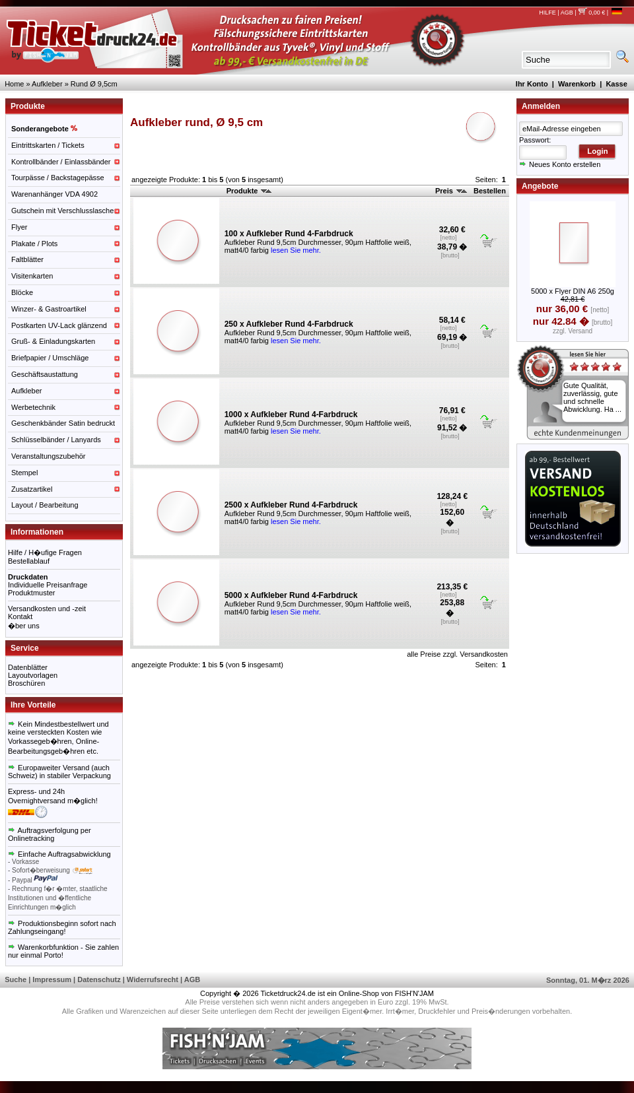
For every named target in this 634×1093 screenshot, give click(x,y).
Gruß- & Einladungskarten (53, 341)
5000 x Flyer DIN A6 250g (572, 291)
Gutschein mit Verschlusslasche (62, 211)
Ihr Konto (532, 84)
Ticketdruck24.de (288, 993)
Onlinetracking (31, 838)
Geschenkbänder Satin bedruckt (63, 423)
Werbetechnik (33, 407)
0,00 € (591, 12)
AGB (567, 12)
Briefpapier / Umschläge (49, 358)
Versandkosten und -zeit (47, 609)
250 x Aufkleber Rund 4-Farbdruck (289, 324)
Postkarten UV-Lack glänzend (59, 325)
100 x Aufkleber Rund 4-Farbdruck (289, 233)
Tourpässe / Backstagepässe (57, 178)
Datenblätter (28, 667)
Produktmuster (31, 593)
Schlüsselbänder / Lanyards (56, 440)
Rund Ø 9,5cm (94, 84)
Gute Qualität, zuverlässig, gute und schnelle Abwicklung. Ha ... (592, 397)
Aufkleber (47, 84)
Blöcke (22, 292)
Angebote (540, 186)
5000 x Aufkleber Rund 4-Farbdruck (291, 595)
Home (14, 84)
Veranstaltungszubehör (48, 456)
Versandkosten (484, 654)
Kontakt (20, 616)
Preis (451, 191)
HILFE (547, 12)
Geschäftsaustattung (44, 374)
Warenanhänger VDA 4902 (54, 194)
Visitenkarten (32, 276)
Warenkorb (577, 84)
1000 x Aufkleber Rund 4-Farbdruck (291, 414)
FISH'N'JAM (414, 993)
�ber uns (24, 626)
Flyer (19, 227)
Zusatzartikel (31, 489)
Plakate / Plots (34, 244)
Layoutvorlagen (32, 675)
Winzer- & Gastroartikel (49, 309)
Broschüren (26, 683)
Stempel (24, 473)
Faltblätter (27, 259)
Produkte (249, 191)
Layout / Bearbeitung (45, 505)
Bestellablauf (29, 561)
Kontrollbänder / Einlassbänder (60, 162)
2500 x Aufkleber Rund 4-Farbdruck (291, 505)
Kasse (616, 84)
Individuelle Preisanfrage (47, 585)
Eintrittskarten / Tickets (48, 145)
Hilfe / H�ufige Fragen (45, 552)
